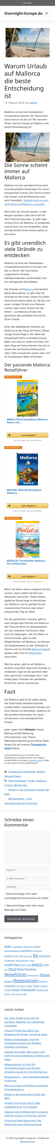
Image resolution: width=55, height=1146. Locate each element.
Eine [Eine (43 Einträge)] (21, 956)
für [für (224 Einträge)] (35, 955)
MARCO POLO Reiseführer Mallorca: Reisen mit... (27, 421)
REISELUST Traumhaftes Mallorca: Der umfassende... (26, 562)
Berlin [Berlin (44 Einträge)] (37, 946)
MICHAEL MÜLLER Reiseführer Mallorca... (24, 491)
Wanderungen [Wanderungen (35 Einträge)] (42, 990)
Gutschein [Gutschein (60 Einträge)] (44, 956)
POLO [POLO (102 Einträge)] (12, 969)
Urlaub (8, 785)
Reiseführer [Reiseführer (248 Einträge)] (15, 974)
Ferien (31, 780)
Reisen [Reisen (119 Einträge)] (45, 975)
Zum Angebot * (29, 435)
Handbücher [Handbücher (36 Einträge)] (9, 960)
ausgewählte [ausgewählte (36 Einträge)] (17, 947)
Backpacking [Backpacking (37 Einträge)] (28, 947)
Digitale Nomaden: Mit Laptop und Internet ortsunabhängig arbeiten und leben (26, 1055)
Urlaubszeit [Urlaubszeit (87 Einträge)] (28, 990)
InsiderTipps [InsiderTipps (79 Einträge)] (12, 964)
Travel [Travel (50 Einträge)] (7, 989)
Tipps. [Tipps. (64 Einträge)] (36, 985)
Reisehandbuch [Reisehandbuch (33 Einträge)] (33, 975)
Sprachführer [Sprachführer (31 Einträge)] (21, 986)
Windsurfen (35, 653)
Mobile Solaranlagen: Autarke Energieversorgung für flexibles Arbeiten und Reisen (22, 1043)
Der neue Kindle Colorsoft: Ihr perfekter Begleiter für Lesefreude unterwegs (24, 1021)
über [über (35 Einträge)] (25, 994)
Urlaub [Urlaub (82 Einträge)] (15, 990)
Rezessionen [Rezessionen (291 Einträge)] (25, 980)
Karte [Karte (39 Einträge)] (23, 965)
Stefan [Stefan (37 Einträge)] (29, 986)
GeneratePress (27, 1141)
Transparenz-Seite (35, 760)
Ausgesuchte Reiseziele (21, 771)
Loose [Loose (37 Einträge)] (28, 965)
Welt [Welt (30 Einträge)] (13, 994)
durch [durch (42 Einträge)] (16, 956)
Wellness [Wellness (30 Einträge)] (7, 994)
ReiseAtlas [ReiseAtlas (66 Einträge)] (30, 969)
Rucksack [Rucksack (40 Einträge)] (43, 981)
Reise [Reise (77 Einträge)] (20, 969)
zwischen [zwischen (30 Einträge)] (18, 994)
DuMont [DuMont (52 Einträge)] (8, 955)
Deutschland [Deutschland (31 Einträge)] (37, 951)
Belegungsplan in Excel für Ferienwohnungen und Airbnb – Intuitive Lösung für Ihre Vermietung (25, 1068)
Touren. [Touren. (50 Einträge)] (44, 985)
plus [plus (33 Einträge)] (6, 969)
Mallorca (28, 289)
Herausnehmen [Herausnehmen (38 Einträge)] (22, 960)
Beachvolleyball (41, 649)
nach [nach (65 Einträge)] (46, 964)
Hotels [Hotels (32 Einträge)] (31, 960)
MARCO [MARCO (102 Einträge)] (37, 964)
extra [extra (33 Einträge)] (26, 956)
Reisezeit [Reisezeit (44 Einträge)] (8, 981)
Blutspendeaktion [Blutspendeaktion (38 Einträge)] (12, 951)
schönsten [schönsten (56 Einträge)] (10, 985)
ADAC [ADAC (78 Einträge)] (7, 946)
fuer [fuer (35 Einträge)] (30, 956)
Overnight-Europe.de (23, 13)
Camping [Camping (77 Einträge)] (26, 950)
